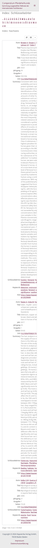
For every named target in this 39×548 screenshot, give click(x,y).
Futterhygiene (26, 510)
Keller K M (25, 480)
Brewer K (24, 43)
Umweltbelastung (28, 282)
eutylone (24, 290)
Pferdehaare (34, 463)
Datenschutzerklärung (19, 543)
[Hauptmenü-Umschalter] (34, 5)
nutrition (24, 517)
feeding (24, 468)
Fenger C (32, 43)
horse (34, 515)
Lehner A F (25, 45)
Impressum (19, 541)
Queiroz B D (34, 480)
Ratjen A (24, 302)
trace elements (27, 470)
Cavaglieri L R (31, 483)
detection (24, 287)
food (29, 515)
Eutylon (24, 280)
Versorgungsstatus (28, 465)
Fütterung (25, 460)
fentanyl (31, 290)
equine (23, 515)
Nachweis (24, 463)
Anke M (31, 302)
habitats (30, 468)
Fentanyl (31, 280)
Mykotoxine (25, 512)
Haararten (33, 460)
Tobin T (33, 45)
